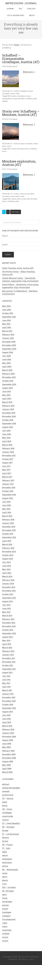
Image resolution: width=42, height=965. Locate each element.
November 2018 (9, 416)
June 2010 (6, 719)
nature (13, 93)
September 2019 (9, 384)
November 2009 (9, 736)
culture (21, 194)
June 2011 (6, 679)
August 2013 (7, 601)
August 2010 (7, 711)
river (4, 884)
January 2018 (8, 452)
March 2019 (7, 402)
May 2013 (6, 612)
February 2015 (8, 548)
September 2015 (9, 537)
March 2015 (7, 544)
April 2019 (6, 398)
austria (14, 96)
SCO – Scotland (9, 887)
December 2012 (8, 623)
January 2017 (8, 484)
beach (4, 805)
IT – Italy (6, 848)
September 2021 (9, 317)
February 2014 (8, 580)
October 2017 (7, 459)
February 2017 (8, 480)
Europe (30, 91)
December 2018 (8, 413)
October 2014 (7, 555)
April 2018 (6, 441)
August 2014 (7, 558)
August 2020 (7, 352)
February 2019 (8, 406)
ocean (4, 873)
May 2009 (6, 747)
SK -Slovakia (8, 891)
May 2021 (6, 324)
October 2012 (7, 630)
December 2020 (8, 341)
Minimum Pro (24, 957)
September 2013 (9, 598)
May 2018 (6, 438)
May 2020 (6, 363)
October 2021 (7, 313)
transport (6, 916)
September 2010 (9, 708)
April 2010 (6, 722)
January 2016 (8, 523)
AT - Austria (15, 91)
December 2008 (8, 754)
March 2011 (7, 690)
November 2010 (9, 701)
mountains (6, 93)
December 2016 (8, 487)
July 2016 (6, 502)
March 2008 (7, 772)
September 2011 (9, 669)
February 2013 (8, 619)
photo (4, 146)
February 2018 (8, 448)
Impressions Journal (21, 3)
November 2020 (9, 345)
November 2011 (8, 662)
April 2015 (6, 541)
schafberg (28, 98)
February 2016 (8, 519)
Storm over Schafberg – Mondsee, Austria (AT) (20, 113)
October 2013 (7, 594)
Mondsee (21, 98)
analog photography (11, 788)
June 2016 (6, 505)
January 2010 (8, 733)
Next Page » (16, 212)
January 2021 (8, 338)
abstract (5, 784)
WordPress (23, 959)
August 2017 (7, 462)
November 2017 (9, 455)
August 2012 (7, 637)
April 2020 (6, 366)
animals (5, 791)
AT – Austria (7, 798)
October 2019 (7, 381)
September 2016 (9, 494)
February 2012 (8, 651)
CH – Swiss (7, 809)
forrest (5, 841)
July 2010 (6, 715)
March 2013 (7, 615)
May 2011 (6, 683)
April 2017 (6, 473)
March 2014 (7, 576)
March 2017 (7, 477)
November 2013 (9, 590)
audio (4, 802)
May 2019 (6, 395)
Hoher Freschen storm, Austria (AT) (17, 268)
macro (5, 855)
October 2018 (7, 420)
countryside (7, 816)
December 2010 (8, 697)
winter (5, 937)
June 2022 (6, 309)
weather (5, 101)
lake (28, 199)
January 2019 (8, 409)
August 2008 (7, 761)
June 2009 (6, 743)
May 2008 (6, 765)
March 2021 (7, 331)
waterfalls (6, 930)
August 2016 (7, 498)
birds (19, 199)
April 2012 (6, 644)
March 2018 (7, 445)
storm (9, 146)
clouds (28, 96)
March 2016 (7, 516)
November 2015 (9, 530)
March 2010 (7, 726)
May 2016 (6, 509)
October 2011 (7, 665)
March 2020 (7, 370)
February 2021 (8, 334)
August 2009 (7, 740)
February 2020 (8, 374)
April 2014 (6, 573)
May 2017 (6, 470)
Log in (31, 959)
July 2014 (6, 562)
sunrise (5, 905)
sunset (5, 909)
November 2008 (9, 758)
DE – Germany (8, 827)
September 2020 (9, 349)
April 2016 (6, 512)
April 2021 (6, 327)
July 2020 (6, 356)
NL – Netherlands (10, 869)
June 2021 (6, 320)
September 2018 (9, 423)
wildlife (5, 933)
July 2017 (6, 466)
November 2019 (9, 377)
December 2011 (8, 658)
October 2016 (7, 491)
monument (7, 859)
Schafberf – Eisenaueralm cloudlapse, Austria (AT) (20, 58)
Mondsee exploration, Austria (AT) (19, 163)
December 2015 (8, 526)
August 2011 (7, 672)
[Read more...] (29, 72)
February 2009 (8, 751)
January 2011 (8, 694)
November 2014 (9, 551)
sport (4, 894)
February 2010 (8, 729)
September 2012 (9, 633)
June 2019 (6, 391)
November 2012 (9, 626)
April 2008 (6, 768)
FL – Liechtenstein (10, 834)
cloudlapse (23, 91)
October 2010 (7, 704)
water (23, 196)
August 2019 (7, 388)
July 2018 (6, 430)
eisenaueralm (7, 98)
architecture (7, 795)
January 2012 (8, 655)
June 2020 (6, 359)
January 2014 (8, 583)
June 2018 (6, 434)
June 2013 (6, 608)
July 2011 (6, 676)
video (17, 93)
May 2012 (6, 640)
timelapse (6, 912)
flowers (5, 837)
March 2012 (7, 647)
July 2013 (6, 605)
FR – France (7, 844)
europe (14, 98)
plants (5, 880)
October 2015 (7, 534)
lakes (32, 194)
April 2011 (6, 687)
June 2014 (6, 566)
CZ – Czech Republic (11, 823)
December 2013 (8, 587)
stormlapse (7, 901)
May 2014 (6, 569)
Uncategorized (8, 919)
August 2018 (7, 427)
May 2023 (6, 306)
